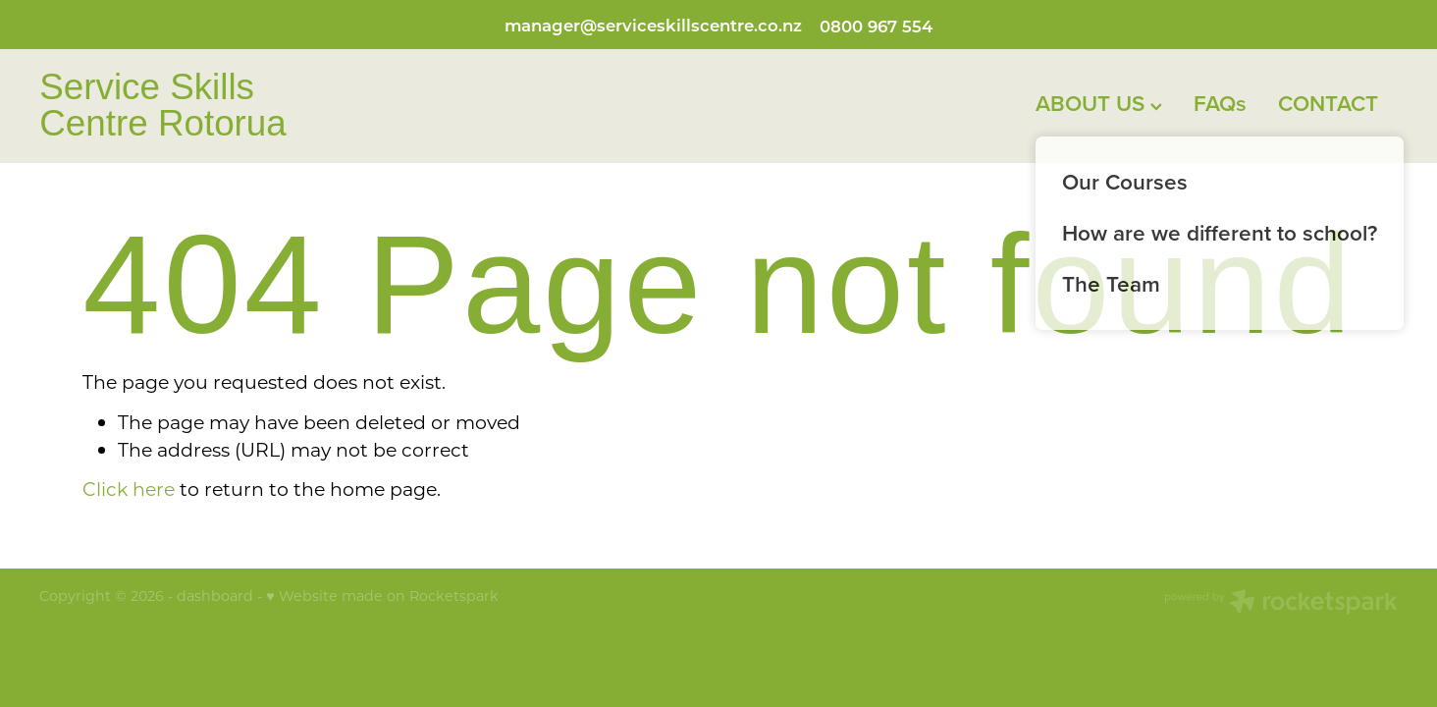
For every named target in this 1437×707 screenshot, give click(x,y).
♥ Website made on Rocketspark (382, 595)
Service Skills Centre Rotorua (163, 106)
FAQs (1220, 103)
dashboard (215, 595)
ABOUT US (1099, 103)
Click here (128, 488)
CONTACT (1328, 103)
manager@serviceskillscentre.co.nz (653, 25)
